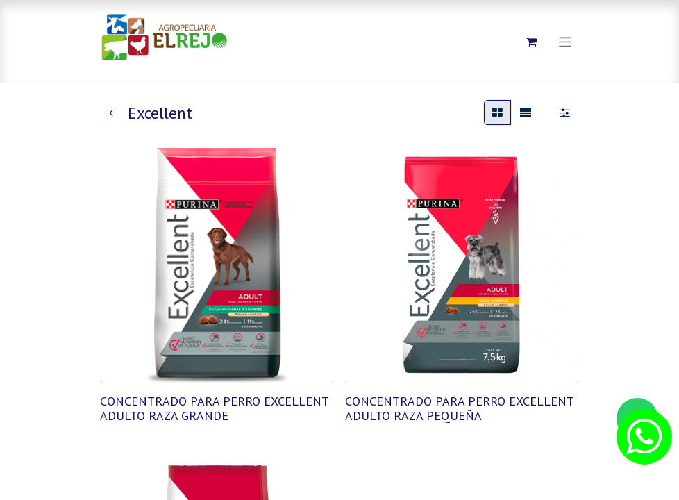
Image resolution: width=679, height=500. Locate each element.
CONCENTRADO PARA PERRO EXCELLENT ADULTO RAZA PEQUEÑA (459, 408)
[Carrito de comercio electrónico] (532, 42)
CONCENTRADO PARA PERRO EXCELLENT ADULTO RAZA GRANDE (214, 408)
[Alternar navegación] (565, 41)
